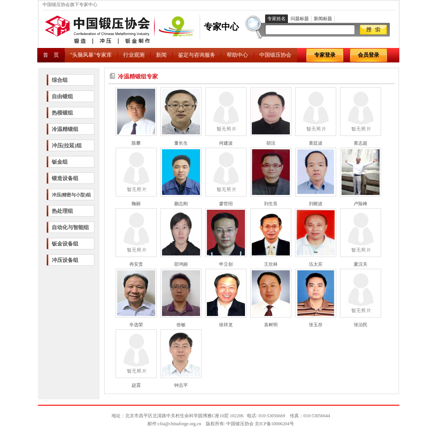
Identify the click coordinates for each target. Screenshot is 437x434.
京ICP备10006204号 (274, 423)
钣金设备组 (65, 244)
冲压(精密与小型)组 (71, 195)
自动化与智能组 (70, 227)
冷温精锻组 (65, 129)
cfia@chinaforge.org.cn (179, 423)
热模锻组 (62, 113)
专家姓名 (276, 18)
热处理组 (62, 211)
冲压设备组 (65, 260)
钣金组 (60, 162)
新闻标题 (323, 18)
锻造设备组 (65, 178)
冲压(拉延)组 (67, 145)
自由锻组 (62, 96)
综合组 (60, 80)
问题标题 (300, 18)
